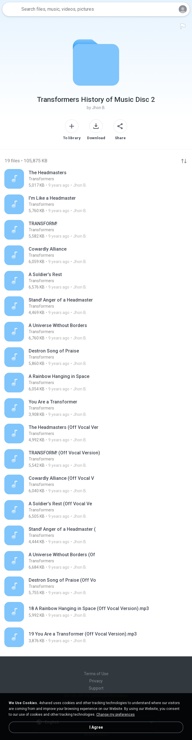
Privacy (96, 681)
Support (96, 688)
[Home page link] (11, 9)
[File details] (96, 179)
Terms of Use (96, 673)
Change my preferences (115, 715)
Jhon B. (99, 107)
